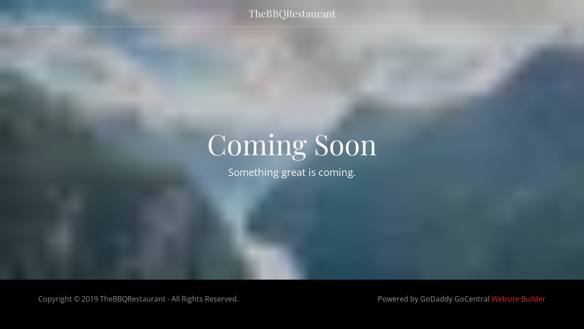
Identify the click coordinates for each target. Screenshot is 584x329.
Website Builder (518, 299)
